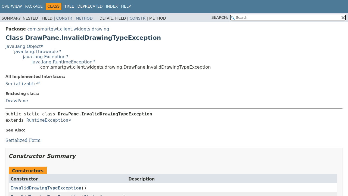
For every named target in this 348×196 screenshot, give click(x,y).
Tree (69, 6)
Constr (64, 18)
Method (84, 18)
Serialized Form (23, 140)
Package (34, 6)
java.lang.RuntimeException (62, 62)
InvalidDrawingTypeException (46, 188)
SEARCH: (220, 17)
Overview (12, 6)
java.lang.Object (23, 46)
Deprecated (89, 6)
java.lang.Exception (44, 56)
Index (112, 6)
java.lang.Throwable (36, 51)
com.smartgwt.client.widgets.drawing (68, 29)
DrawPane (16, 100)
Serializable (21, 83)
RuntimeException (47, 120)
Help (126, 6)
